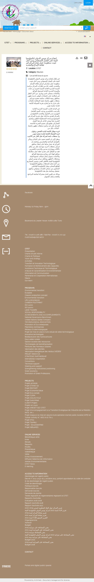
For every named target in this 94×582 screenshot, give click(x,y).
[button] (13, 62)
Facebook (29, 193)
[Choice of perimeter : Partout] (11, 28)
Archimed (37, 580)
